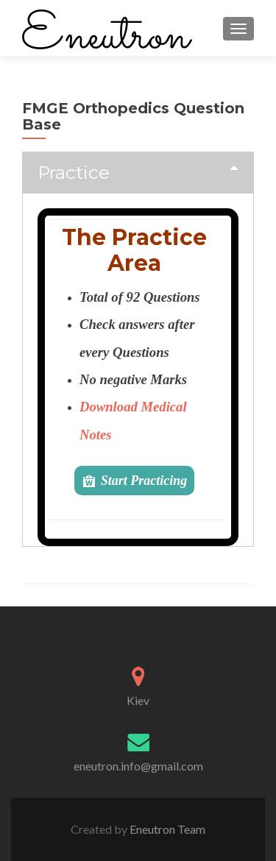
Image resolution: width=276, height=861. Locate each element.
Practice (74, 172)
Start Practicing (144, 480)
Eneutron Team (166, 829)
